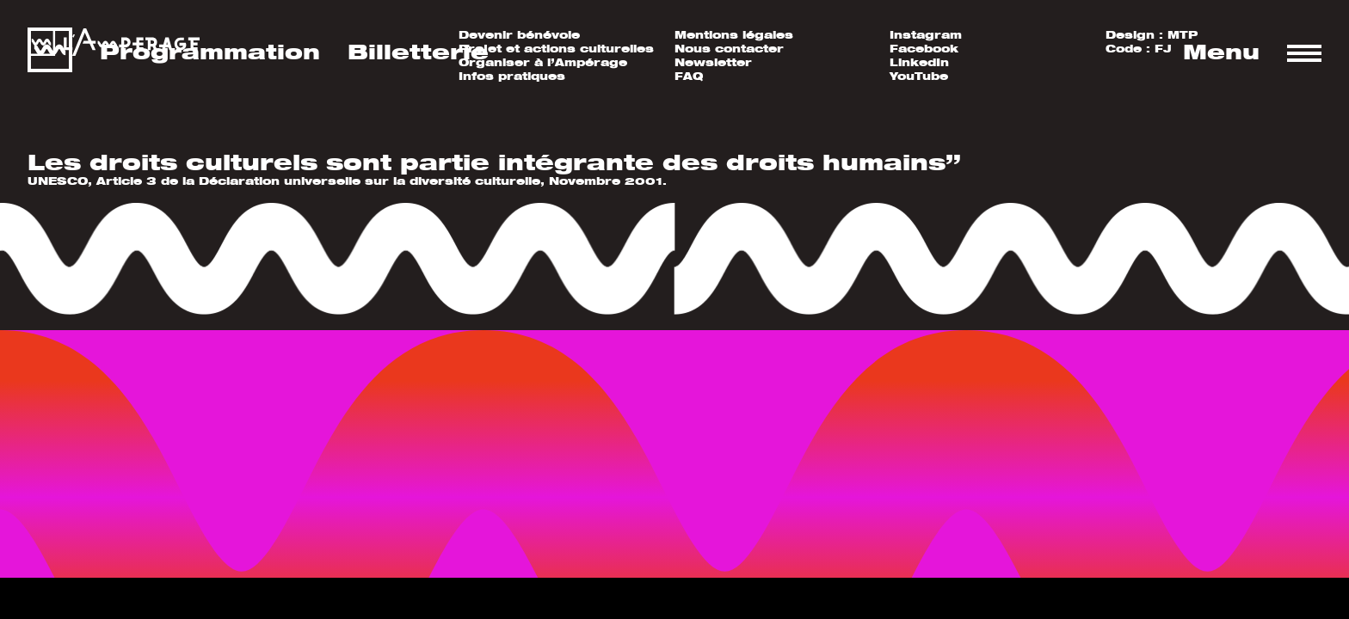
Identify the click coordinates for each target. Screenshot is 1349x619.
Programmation (210, 51)
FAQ (688, 76)
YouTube (919, 76)
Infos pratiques (512, 76)
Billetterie (418, 51)
